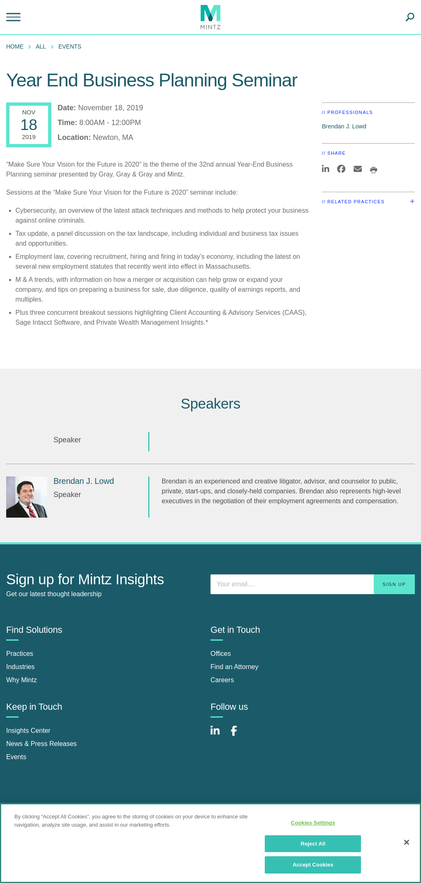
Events (69, 46)
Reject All (313, 844)
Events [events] (16, 756)
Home (14, 46)
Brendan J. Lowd (344, 126)
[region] (210, 843)
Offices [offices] (220, 653)
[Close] (407, 842)
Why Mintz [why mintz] (21, 679)
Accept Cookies (313, 865)
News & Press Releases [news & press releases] (41, 743)
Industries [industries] (20, 666)
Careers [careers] (222, 679)
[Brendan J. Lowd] (26, 497)
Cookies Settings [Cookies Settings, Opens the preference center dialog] (313, 823)
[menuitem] (17, 46)
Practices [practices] (19, 653)
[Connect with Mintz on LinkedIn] (218, 735)
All (41, 46)
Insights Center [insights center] (28, 730)
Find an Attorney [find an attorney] (234, 666)
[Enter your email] (312, 584)
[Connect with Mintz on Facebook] (239, 735)
